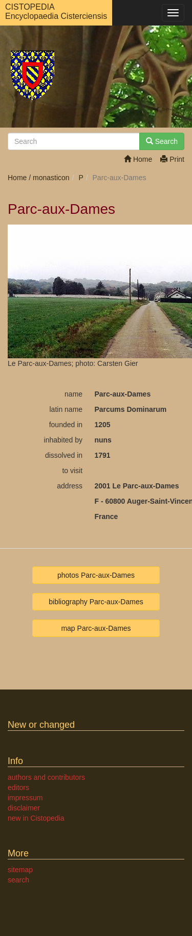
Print (172, 159)
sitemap (20, 870)
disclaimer (24, 808)
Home (138, 159)
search (18, 880)
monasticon (51, 178)
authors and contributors (46, 777)
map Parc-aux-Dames (96, 628)
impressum (25, 798)
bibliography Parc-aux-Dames (96, 602)
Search (162, 141)
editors (18, 787)
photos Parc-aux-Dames (96, 575)
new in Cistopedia (36, 818)
